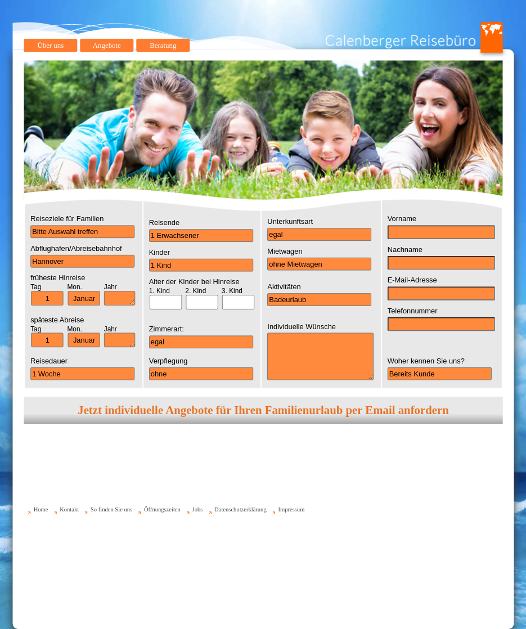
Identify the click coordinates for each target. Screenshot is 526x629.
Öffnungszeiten (161, 509)
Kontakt (69, 509)
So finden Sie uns (111, 509)
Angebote (106, 45)
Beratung (163, 45)
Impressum (291, 509)
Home (40, 509)
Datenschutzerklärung (240, 509)
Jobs (197, 509)
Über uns (50, 45)
